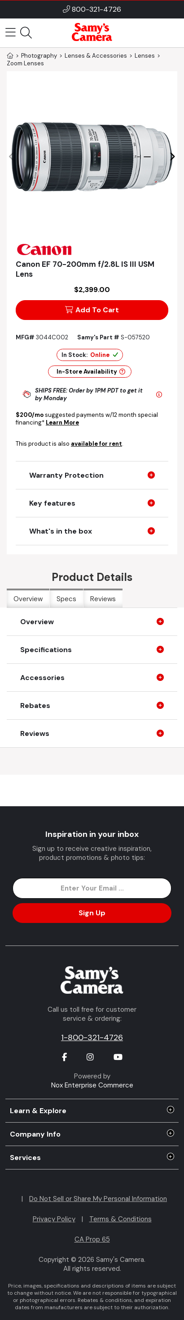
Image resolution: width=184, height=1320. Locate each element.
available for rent (96, 444)
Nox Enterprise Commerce (92, 1085)
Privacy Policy (54, 1219)
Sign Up (92, 913)
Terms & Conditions (120, 1219)
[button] (172, 157)
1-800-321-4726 (92, 1037)
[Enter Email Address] (92, 888)
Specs (66, 598)
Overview (28, 598)
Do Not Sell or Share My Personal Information (98, 1198)
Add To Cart (92, 310)
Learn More (62, 422)
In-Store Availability (91, 371)
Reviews (103, 598)
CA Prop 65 (92, 1239)
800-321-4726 (96, 9)
